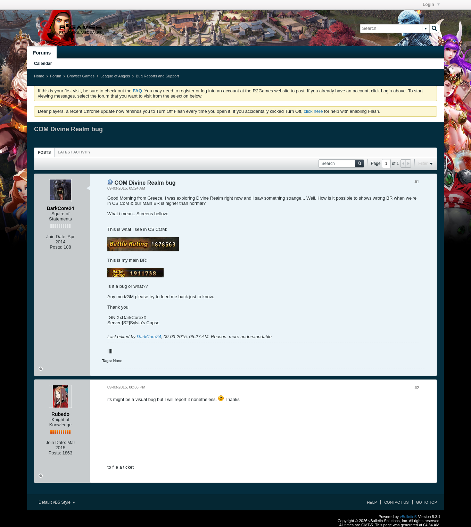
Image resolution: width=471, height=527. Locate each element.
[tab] (44, 152)
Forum (55, 76)
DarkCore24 (149, 336)
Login (431, 4)
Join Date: (56, 236)
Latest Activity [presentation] (74, 152)
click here (313, 111)
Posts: (56, 247)
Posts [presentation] (44, 152)
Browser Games (80, 76)
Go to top (426, 502)
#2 (417, 387)
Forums (42, 53)
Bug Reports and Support (157, 76)
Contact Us (396, 502)
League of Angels (115, 76)
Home (39, 76)
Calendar (43, 63)
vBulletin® (408, 517)
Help (372, 502)
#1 (417, 181)
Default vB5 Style (57, 502)
